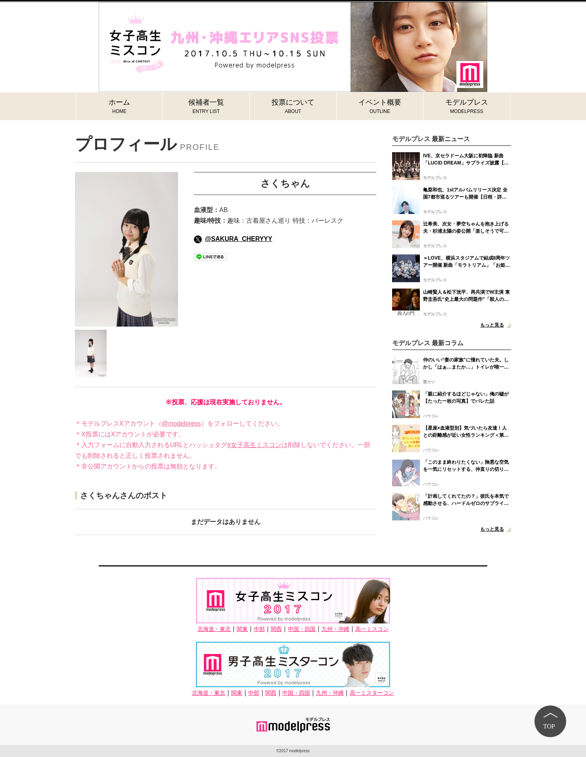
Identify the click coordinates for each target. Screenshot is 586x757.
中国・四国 (302, 629)
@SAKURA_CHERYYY (233, 238)
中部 (259, 629)
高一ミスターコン (372, 693)
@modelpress (181, 423)
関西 (276, 629)
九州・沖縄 (335, 629)
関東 (242, 629)
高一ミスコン (372, 629)
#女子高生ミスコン (254, 445)
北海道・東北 (214, 629)
